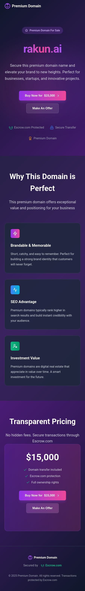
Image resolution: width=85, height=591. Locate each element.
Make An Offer (42, 108)
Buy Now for (42, 96)
